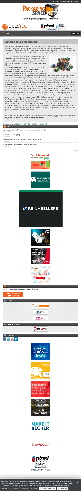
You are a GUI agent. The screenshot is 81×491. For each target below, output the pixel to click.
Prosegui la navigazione (47, 488)
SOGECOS (19, 124)
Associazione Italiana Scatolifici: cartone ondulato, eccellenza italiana (25, 130)
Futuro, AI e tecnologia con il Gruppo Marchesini (20, 289)
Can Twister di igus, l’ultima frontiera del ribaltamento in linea (22, 139)
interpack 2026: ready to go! (12, 135)
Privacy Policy (62, 488)
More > (76, 150)
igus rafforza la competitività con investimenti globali (20, 144)
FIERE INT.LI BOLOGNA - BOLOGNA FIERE (35, 124)
